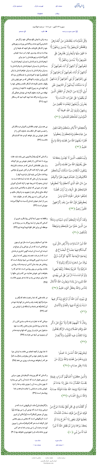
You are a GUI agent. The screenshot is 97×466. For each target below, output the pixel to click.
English (40, 13)
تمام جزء (38, 440)
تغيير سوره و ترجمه (70, 31)
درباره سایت (61, 458)
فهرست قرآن (39, 6)
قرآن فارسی (45, 461)
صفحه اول (58, 6)
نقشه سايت (49, 458)
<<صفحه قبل (60, 445)
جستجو (22, 31)
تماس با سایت (36, 458)
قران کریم (53, 461)
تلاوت (44, 31)
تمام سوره (58, 440)
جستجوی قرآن (17, 6)
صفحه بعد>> (37, 445)
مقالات (57, 13)
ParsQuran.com (48, 463)
